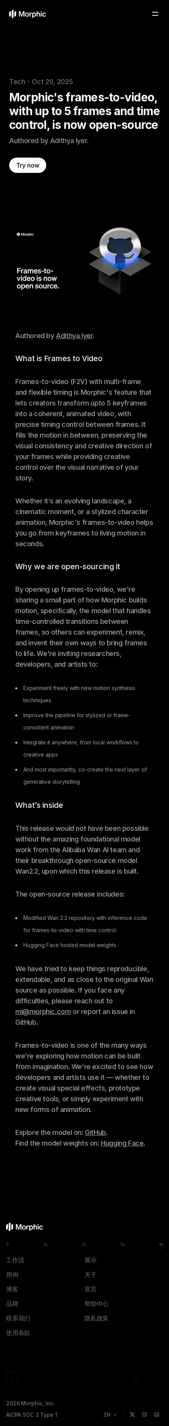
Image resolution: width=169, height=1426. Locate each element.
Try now (27, 165)
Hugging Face (122, 1143)
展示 (90, 1260)
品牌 (12, 1303)
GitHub (95, 1132)
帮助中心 (96, 1303)
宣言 (90, 1289)
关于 (90, 1274)
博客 (12, 1289)
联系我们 (18, 1318)
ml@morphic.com (43, 1012)
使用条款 (18, 1332)
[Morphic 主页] (27, 13)
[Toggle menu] (155, 13)
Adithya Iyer (74, 336)
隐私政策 (96, 1318)
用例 (12, 1274)
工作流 (15, 1260)
